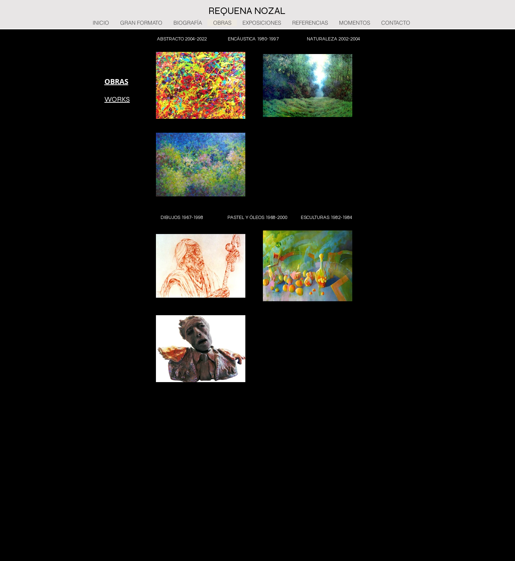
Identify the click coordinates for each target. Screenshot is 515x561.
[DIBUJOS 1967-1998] (181, 217)
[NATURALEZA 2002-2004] (333, 39)
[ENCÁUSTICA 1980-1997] (253, 39)
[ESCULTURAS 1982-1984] (326, 217)
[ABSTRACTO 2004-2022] (181, 39)
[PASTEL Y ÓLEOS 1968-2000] (257, 217)
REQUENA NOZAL (247, 10)
